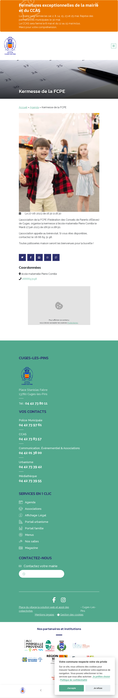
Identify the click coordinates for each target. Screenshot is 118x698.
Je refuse (98, 688)
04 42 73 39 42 (30, 467)
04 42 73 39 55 (30, 481)
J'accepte (71, 688)
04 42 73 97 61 (30, 425)
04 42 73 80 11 (36, 403)
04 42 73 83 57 (30, 439)
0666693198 (29, 278)
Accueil (23, 107)
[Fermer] (96, 3)
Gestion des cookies (71, 614)
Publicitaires (72, 323)
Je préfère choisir (101, 676)
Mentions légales (44, 614)
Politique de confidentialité (73, 680)
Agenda (34, 107)
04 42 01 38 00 (30, 453)
